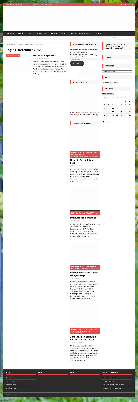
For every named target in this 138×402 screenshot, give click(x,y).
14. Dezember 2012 (40, 58)
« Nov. (104, 122)
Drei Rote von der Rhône (85, 214)
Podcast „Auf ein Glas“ (82, 123)
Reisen (20, 34)
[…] (38, 74)
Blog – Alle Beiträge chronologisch (39, 4)
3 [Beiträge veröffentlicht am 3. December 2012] (104, 105)
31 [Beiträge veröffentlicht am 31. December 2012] (104, 119)
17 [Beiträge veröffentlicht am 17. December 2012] (104, 112)
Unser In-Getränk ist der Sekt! (85, 157)
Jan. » (109, 122)
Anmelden (9, 378)
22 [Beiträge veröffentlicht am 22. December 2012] (125, 112)
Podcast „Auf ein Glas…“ (81, 34)
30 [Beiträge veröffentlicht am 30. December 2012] (130, 115)
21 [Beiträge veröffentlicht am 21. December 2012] (121, 112)
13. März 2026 (75, 278)
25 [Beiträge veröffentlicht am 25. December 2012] (108, 115)
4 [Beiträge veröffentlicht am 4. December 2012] (108, 105)
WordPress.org (11, 388)
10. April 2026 (75, 166)
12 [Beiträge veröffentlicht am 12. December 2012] (113, 108)
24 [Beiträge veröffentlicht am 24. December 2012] (104, 115)
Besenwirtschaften (108, 381)
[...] (80, 181)
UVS (56, 4)
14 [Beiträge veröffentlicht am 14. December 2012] (121, 108)
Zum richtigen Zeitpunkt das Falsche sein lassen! (85, 334)
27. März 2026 (75, 221)
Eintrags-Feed (10, 381)
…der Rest (99, 34)
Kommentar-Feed (11, 385)
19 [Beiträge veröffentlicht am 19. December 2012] (113, 112)
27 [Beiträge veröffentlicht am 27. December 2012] (117, 115)
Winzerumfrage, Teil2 (44, 55)
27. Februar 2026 (76, 343)
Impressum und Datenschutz (14, 4)
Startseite (10, 34)
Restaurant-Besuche (37, 34)
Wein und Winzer (58, 34)
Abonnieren (77, 63)
